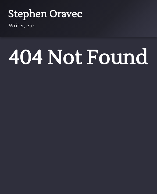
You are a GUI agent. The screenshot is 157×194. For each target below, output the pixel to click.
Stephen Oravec (45, 14)
